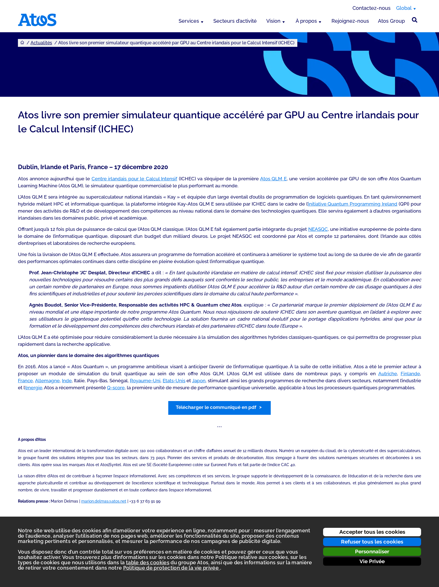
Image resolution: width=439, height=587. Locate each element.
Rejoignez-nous (350, 21)
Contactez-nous (371, 8)
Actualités (41, 42)
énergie (33, 387)
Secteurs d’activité (235, 21)
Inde (67, 380)
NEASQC (318, 229)
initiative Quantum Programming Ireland (353, 204)
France (25, 380)
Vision (273, 21)
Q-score (116, 387)
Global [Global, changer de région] (404, 8)
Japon (199, 380)
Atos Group (391, 21)
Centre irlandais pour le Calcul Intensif (135, 178)
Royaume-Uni (145, 380)
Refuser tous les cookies (372, 541)
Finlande (410, 373)
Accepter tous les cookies (372, 532)
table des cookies (147, 562)
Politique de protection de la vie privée (171, 568)
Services (189, 21)
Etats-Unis (174, 380)
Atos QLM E (273, 178)
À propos (306, 21)
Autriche (387, 373)
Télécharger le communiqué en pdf (216, 407)
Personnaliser (372, 551)
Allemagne (47, 380)
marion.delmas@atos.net (103, 501)
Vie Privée (372, 561)
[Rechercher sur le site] (414, 19)
